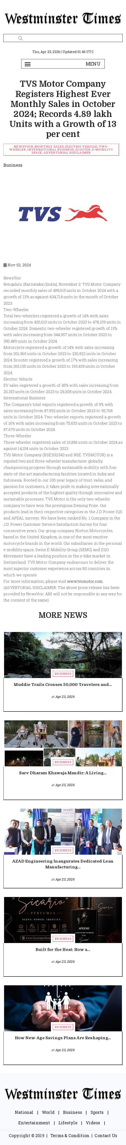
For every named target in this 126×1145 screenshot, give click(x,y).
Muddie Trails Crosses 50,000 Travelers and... (63, 684)
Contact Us (106, 1135)
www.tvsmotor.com (85, 581)
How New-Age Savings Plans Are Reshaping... (63, 1038)
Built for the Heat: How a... (63, 949)
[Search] (63, 38)
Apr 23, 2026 (64, 696)
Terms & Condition (69, 1135)
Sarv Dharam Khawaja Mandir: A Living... (62, 773)
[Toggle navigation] (28, 64)
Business (63, 674)
